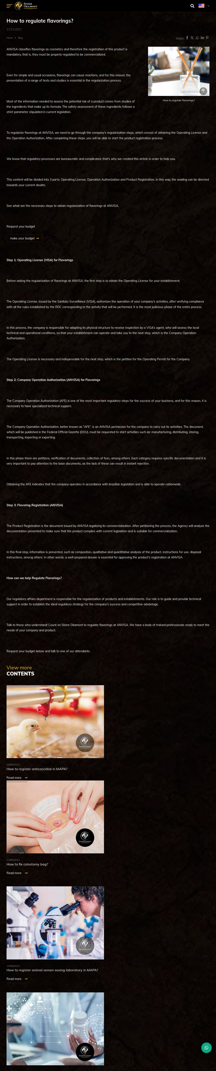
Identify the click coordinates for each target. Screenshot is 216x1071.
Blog (20, 37)
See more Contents (26, 900)
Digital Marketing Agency (99, 1058)
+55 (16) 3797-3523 (108, 1019)
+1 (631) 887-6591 (108, 1034)
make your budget (22, 238)
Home (10, 37)
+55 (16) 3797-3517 (108, 1014)
